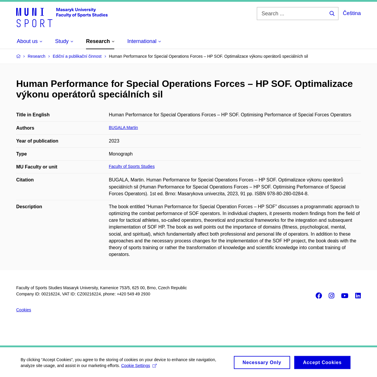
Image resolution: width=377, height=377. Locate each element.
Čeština (352, 13)
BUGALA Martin (123, 127)
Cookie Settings (139, 367)
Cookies (23, 309)
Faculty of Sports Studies (132, 166)
